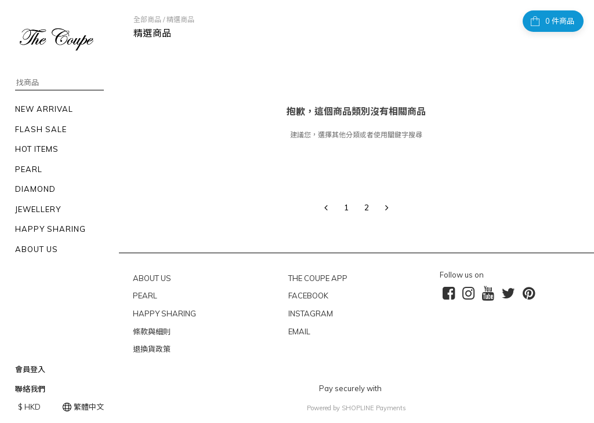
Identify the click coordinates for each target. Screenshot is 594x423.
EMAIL (299, 331)
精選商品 (180, 19)
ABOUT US (152, 278)
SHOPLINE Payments (374, 408)
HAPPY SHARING (164, 313)
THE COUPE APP (317, 278)
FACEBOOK (308, 295)
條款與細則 (152, 331)
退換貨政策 (152, 348)
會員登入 (30, 369)
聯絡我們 (30, 388)
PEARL (145, 295)
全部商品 (147, 19)
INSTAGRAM (310, 313)
